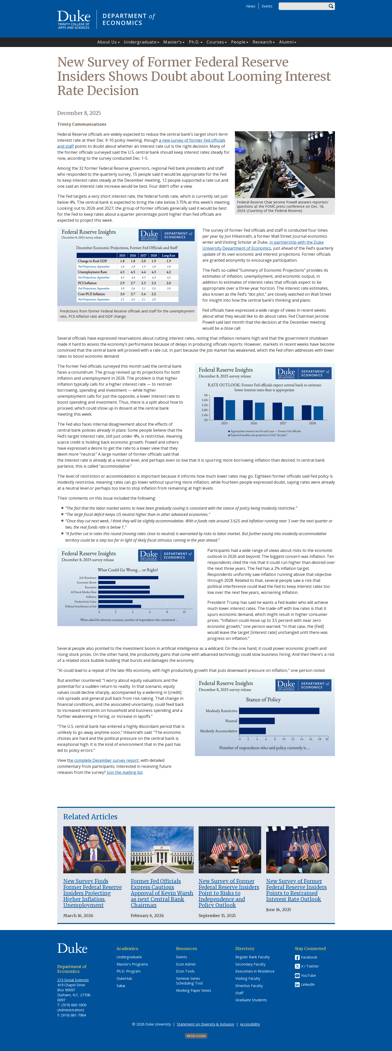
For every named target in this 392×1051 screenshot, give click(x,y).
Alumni (286, 42)
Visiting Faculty (247, 978)
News (250, 6)
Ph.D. (194, 42)
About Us (107, 42)
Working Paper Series (193, 990)
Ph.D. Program (129, 971)
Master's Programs (132, 964)
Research (262, 42)
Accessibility (250, 1024)
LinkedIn (308, 984)
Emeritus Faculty (249, 986)
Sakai (121, 986)
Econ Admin (186, 964)
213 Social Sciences (73, 980)
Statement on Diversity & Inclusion (205, 1024)
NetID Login (196, 1036)
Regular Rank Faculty (252, 957)
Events (267, 6)
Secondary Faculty (250, 964)
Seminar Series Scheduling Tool (189, 981)
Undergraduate (140, 42)
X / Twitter (310, 966)
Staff (239, 993)
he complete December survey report (104, 760)
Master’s (172, 42)
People (238, 42)
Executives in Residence (254, 971)
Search (331, 6)
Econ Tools (185, 971)
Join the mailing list (125, 772)
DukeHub (124, 978)
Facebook (309, 957)
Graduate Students (251, 1000)
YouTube (308, 975)
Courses (215, 42)
